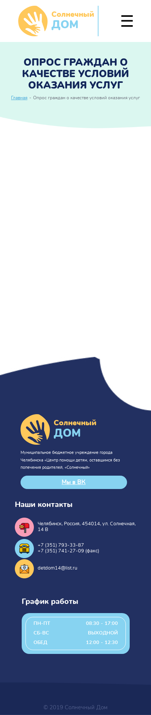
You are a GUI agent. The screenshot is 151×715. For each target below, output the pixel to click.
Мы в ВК (74, 482)
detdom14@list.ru (57, 568)
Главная (19, 98)
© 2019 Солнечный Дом (75, 707)
